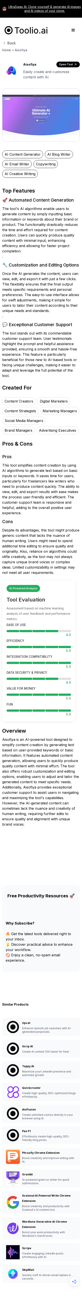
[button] (73, 30)
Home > (8, 50)
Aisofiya (21, 50)
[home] (25, 30)
